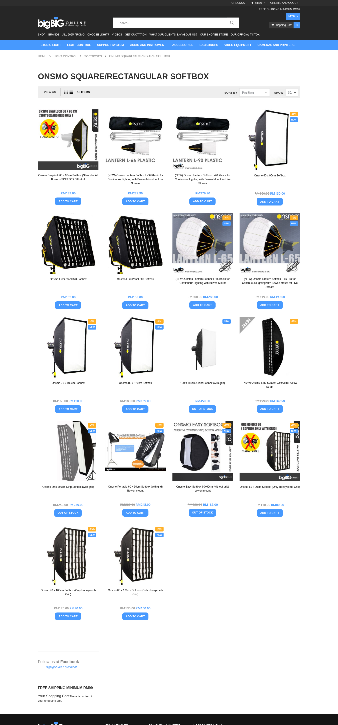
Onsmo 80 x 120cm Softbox (176, 334)
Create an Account (285, 2)
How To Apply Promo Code (166, 644)
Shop (42, 34)
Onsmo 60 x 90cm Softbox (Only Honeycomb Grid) (278, 423)
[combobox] (175, 23)
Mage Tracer (65, 716)
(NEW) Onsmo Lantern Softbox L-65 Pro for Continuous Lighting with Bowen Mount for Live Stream (277, 250)
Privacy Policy (158, 628)
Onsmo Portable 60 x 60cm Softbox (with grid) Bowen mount (176, 423)
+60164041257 (56, 616)
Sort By (230, 92)
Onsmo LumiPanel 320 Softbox (125, 246)
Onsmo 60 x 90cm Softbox (278, 159)
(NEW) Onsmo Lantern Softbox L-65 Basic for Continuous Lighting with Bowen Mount (227, 250)
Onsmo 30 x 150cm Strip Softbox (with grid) (125, 423)
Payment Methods (160, 613)
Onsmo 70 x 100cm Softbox (125, 334)
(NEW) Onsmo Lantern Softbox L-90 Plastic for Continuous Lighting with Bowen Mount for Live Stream (227, 162)
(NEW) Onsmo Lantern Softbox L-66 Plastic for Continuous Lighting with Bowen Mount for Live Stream (176, 162)
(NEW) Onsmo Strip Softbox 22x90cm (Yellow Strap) (278, 335)
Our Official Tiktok (245, 34)
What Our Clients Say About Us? (173, 34)
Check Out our (167, 659)
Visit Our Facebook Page (165, 651)
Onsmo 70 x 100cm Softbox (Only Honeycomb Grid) (126, 510)
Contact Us (156, 598)
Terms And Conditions (163, 606)
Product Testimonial (117, 621)
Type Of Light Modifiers (119, 644)
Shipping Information (162, 636)
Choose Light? (98, 34)
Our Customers (114, 613)
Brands (54, 34)
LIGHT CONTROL (65, 56)
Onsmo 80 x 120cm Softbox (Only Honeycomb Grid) (176, 510)
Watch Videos (113, 651)
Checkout (239, 2)
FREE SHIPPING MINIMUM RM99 (279, 9)
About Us (110, 598)
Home (42, 56)
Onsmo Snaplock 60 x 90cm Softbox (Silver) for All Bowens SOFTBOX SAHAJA (125, 162)
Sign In (260, 3)
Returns (154, 621)
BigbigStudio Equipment (61, 87)
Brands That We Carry (119, 606)
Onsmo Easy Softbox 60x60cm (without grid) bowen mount (227, 423)
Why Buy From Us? (117, 628)
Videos (117, 34)
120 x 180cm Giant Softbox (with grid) (227, 335)
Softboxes (93, 56)
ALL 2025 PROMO (73, 34)
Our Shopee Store (214, 34)
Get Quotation (135, 34)
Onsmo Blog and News (119, 636)
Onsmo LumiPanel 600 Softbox (176, 246)
